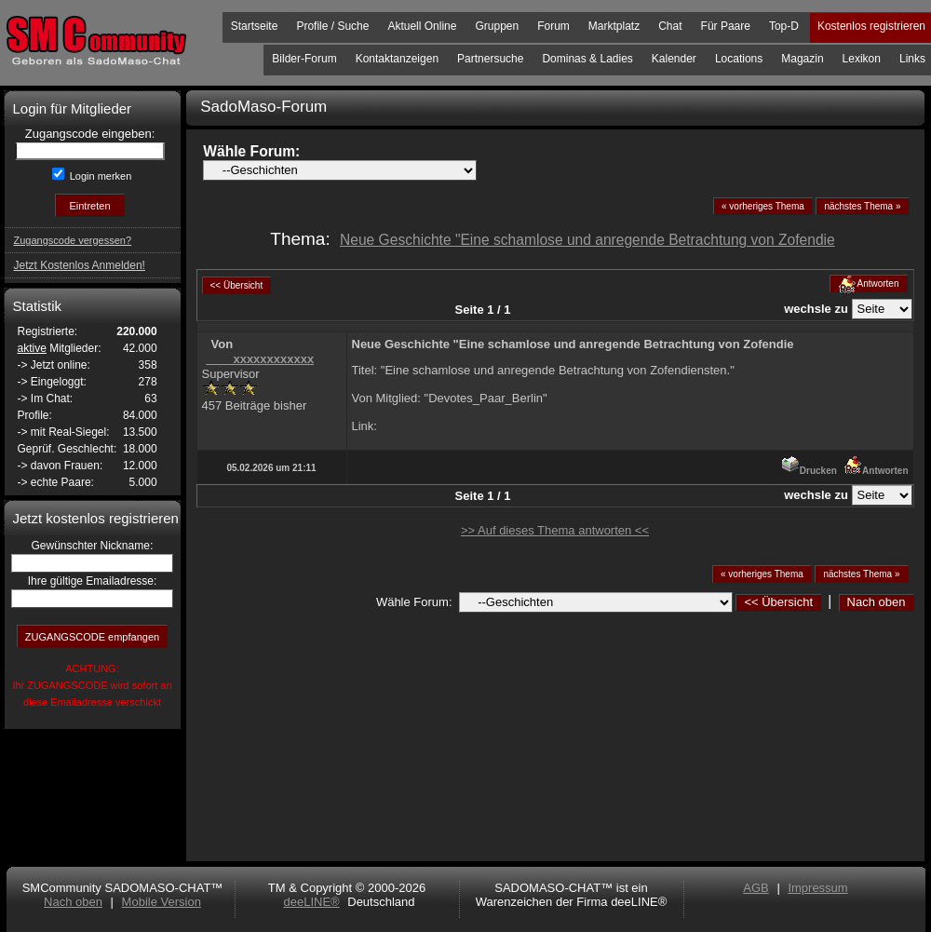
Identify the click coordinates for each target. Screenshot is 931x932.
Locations (738, 58)
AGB (755, 888)
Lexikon (862, 58)
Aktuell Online (421, 26)
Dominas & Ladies (587, 58)
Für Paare (725, 26)
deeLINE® (311, 902)
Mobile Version (161, 902)
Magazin (802, 58)
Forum (553, 26)
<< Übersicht (778, 602)
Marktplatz (614, 26)
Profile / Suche (332, 26)
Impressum (817, 888)
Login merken (99, 176)
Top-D (784, 26)
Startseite (254, 26)
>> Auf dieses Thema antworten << (555, 530)
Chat (669, 26)
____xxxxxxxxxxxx (261, 359)
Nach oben (876, 602)
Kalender (674, 58)
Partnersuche (490, 58)
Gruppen (497, 26)
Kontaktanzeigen (397, 58)
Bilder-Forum (304, 58)
